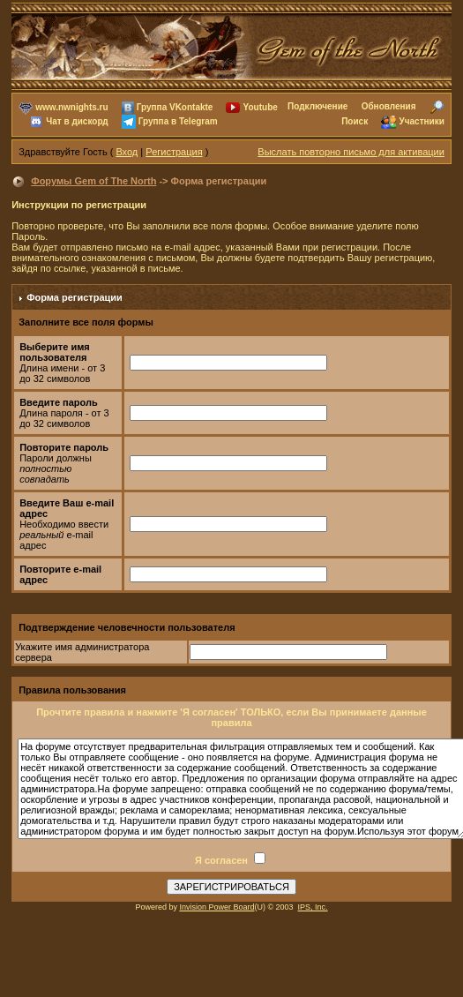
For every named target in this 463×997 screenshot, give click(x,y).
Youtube (260, 107)
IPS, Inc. (313, 907)
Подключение (317, 106)
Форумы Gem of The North (93, 181)
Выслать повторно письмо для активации (351, 151)
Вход (127, 151)
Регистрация (174, 151)
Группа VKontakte (175, 107)
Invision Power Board (216, 907)
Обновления (389, 106)
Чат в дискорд (77, 121)
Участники (421, 121)
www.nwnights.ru (71, 107)
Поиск (354, 121)
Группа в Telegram (178, 121)
